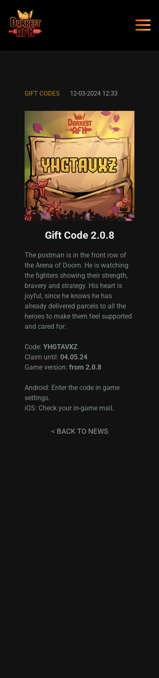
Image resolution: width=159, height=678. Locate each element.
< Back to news (79, 431)
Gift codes (42, 93)
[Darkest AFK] (25, 25)
